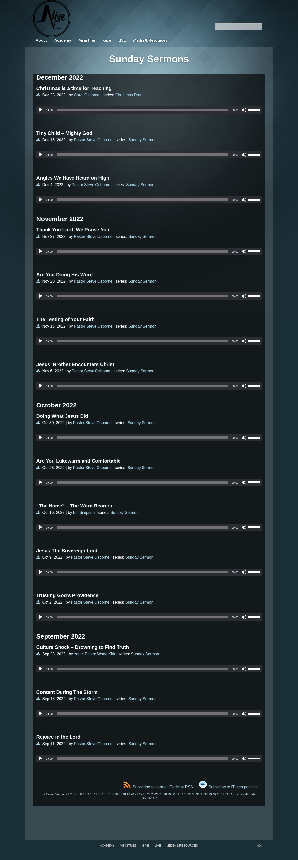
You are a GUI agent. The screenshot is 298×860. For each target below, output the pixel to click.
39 (210, 794)
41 (218, 794)
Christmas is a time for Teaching (74, 88)
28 (165, 794)
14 (107, 794)
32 (181, 794)
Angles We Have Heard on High (72, 178)
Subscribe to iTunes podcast (228, 787)
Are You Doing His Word (64, 274)
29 (169, 794)
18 (124, 794)
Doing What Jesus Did (62, 416)
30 (173, 794)
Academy (62, 40)
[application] (149, 110)
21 (136, 794)
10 (91, 794)
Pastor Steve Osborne (93, 140)
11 (95, 794)
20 (132, 794)
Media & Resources (150, 40)
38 (206, 794)
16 (116, 794)
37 (201, 794)
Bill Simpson (84, 512)
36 (197, 794)
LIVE (122, 40)
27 (161, 794)
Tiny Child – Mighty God (64, 133)
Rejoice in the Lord (58, 737)
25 (153, 794)
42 (222, 794)
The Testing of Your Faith (65, 319)
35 (193, 794)
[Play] (40, 109)
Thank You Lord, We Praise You (72, 229)
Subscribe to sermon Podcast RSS (158, 787)
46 (238, 794)
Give (107, 40)
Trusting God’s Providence (67, 595)
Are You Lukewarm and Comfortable (78, 461)
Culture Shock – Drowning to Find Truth (82, 647)
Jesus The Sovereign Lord (67, 550)
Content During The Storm (67, 692)
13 (103, 794)
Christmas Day (128, 95)
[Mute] (243, 109)
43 (226, 794)
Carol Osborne (86, 95)
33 (185, 794)
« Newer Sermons (55, 794)
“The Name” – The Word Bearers (74, 505)
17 (120, 794)
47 (242, 794)
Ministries (87, 40)
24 (148, 794)
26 (156, 794)
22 (140, 794)
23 (144, 794)
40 (214, 794)
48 (247, 794)
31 (177, 794)
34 (189, 794)
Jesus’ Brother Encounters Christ (75, 364)
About (41, 40)
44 (230, 794)
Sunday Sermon (142, 140)
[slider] (142, 110)
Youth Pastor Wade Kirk (94, 654)
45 (234, 794)
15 (111, 794)
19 (128, 794)
